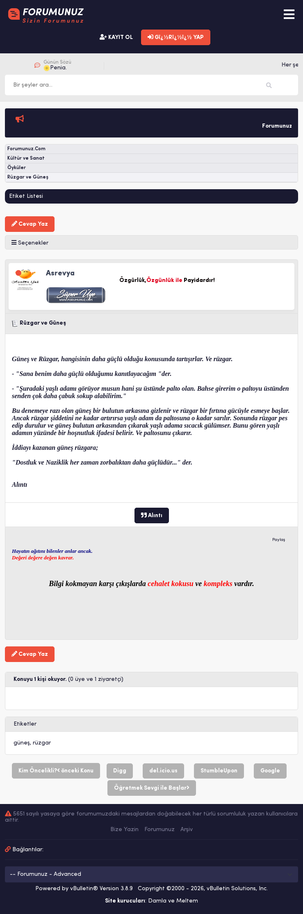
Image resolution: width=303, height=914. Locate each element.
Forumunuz (159, 830)
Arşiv (186, 830)
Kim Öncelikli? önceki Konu (55, 770)
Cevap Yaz (29, 224)
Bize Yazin (124, 830)
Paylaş (278, 540)
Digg (119, 771)
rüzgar (42, 743)
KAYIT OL (116, 37)
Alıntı (151, 515)
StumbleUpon (218, 771)
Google (270, 771)
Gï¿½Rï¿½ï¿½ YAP (176, 37)
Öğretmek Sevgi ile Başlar (151, 788)
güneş (22, 743)
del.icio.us (163, 771)
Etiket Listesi (26, 196)
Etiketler (25, 724)
